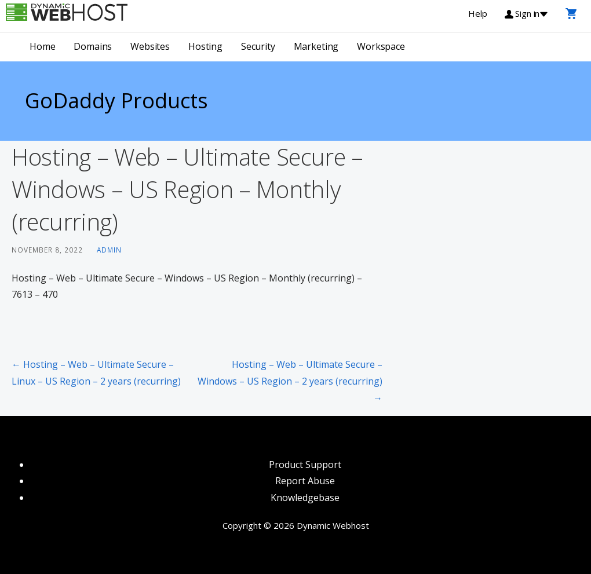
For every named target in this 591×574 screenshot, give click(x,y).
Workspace (381, 46)
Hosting (205, 46)
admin (109, 249)
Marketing (316, 46)
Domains (93, 46)
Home (42, 46)
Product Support (305, 464)
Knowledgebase (305, 497)
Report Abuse (305, 480)
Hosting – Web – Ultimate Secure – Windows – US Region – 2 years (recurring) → (290, 381)
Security (258, 46)
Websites (150, 46)
